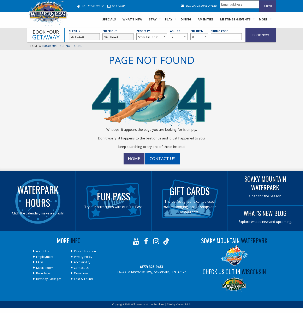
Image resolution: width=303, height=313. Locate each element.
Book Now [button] (260, 35)
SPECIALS (109, 19)
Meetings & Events (235, 19)
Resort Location (85, 251)
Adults (179, 34)
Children (199, 34)
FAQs (39, 262)
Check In (84, 34)
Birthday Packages (48, 279)
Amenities (206, 19)
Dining (186, 19)
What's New (132, 19)
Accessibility (82, 262)
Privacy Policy (83, 257)
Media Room (45, 268)
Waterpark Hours (90, 6)
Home (34, 46)
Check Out (117, 34)
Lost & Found (83, 279)
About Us (42, 251)
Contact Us (162, 158)
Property (151, 34)
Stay (153, 19)
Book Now (43, 273)
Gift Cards (116, 6)
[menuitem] (109, 19)
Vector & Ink (183, 304)
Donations (81, 273)
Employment (44, 257)
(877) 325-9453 (151, 266)
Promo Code (226, 34)
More (263, 19)
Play (168, 19)
